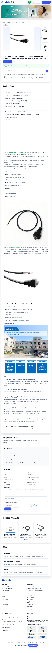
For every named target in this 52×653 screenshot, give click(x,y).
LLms (39, 642)
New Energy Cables (31, 587)
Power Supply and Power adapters (9, 623)
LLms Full (42, 642)
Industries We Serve (7, 592)
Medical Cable (29, 606)
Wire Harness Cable (14, 53)
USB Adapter (29, 595)
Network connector (31, 597)
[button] (49, 11)
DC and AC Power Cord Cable (32, 592)
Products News (6, 601)
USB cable (6, 53)
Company (30, 472)
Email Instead (16, 509)
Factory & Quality (6, 590)
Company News (6, 599)
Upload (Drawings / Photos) (10, 500)
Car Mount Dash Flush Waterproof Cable (35, 590)
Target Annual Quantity (33, 482)
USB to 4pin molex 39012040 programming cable (25, 535)
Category (8, 22)
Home (4, 22)
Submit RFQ (7, 509)
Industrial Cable (30, 604)
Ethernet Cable (30, 599)
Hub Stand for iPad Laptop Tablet (9, 625)
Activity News (5, 603)
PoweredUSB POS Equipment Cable (34, 588)
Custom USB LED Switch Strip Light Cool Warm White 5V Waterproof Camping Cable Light (9, 535)
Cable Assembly (14, 22)
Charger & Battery (6, 616)
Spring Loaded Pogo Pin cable (33, 601)
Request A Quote (46, 2)
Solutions (4, 594)
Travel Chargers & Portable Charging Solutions (12, 618)
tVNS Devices (5, 630)
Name (6, 472)
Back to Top (24, 645)
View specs (16, 61)
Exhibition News (6, 604)
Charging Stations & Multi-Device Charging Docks (12, 621)
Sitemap (35, 642)
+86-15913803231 (31, 616)
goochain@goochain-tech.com (34, 618)
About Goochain (6, 587)
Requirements (7, 487)
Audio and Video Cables (31, 594)
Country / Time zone (32, 477)
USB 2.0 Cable (21, 22)
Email (5, 477)
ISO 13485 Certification (7, 588)
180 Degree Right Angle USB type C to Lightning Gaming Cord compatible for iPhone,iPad (41, 535)
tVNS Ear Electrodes (6, 632)
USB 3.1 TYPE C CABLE (31, 608)
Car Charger (5, 619)
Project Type (6, 482)
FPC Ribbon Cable (30, 603)
